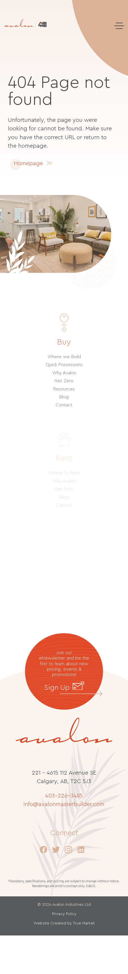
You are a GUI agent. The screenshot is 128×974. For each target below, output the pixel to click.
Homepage (28, 163)
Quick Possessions (64, 370)
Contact (64, 410)
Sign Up (64, 687)
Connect (64, 833)
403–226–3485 (64, 796)
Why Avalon (64, 378)
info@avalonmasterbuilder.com (64, 804)
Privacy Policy (64, 914)
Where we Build (64, 362)
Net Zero (64, 386)
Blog (64, 402)
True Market (84, 923)
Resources (64, 394)
